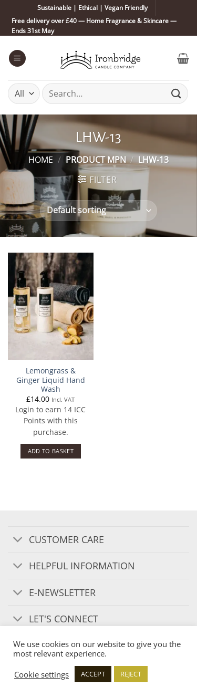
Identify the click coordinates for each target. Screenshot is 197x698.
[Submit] (176, 94)
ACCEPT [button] (93, 674)
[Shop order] (98, 210)
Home (40, 159)
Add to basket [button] (51, 451)
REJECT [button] (130, 674)
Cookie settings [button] (41, 674)
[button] (17, 58)
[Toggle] (18, 540)
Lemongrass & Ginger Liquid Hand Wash (50, 380)
